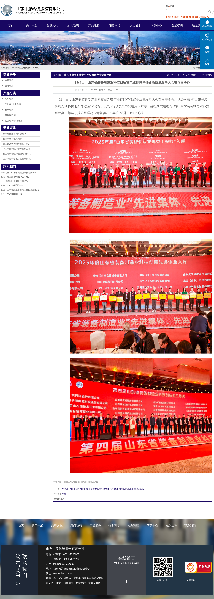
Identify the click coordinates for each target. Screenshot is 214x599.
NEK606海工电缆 (13, 104)
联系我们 (198, 25)
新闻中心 (195, 75)
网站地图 (197, 67)
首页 (11, 25)
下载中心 (156, 25)
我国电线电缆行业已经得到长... (17, 154)
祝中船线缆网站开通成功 (14, 134)
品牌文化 (52, 25)
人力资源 (135, 25)
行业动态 (9, 86)
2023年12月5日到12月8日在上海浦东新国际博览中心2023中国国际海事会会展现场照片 (103, 489)
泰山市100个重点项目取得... (16, 144)
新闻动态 (73, 25)
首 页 (185, 75)
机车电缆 (9, 109)
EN (167, 6)
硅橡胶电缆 (10, 115)
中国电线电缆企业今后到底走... (17, 149)
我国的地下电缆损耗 (12, 139)
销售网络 (114, 25)
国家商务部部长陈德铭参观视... (17, 159)
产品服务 (94, 25)
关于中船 (31, 25)
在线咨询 (177, 25)
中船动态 (9, 80)
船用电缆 (9, 98)
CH (172, 6)
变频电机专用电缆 (13, 120)
